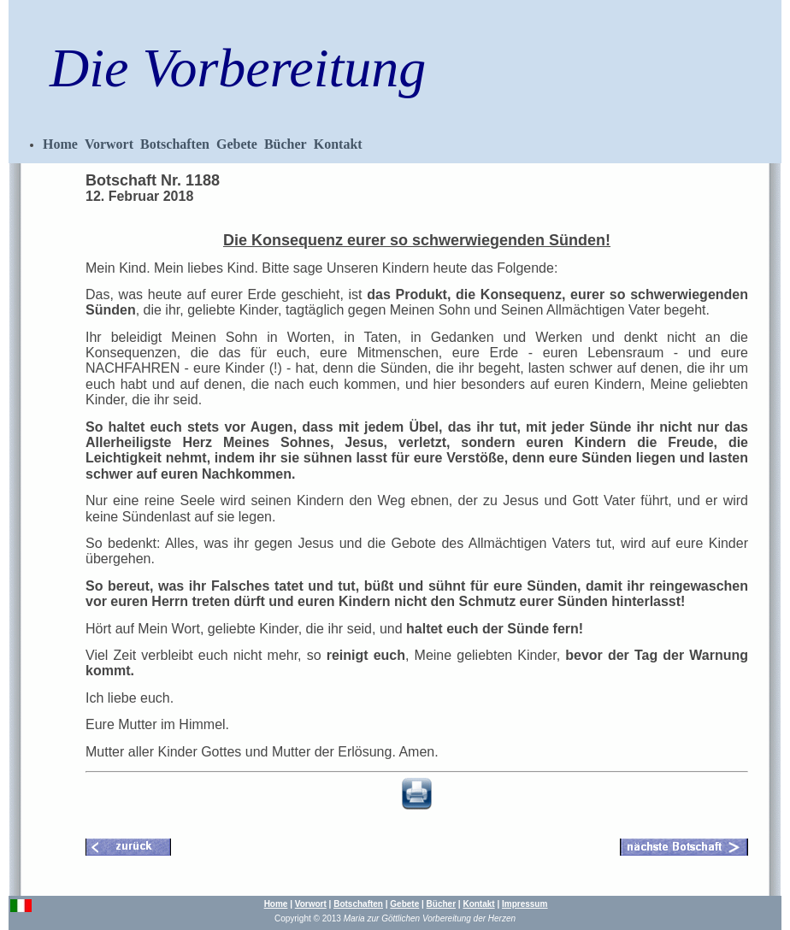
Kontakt (338, 144)
